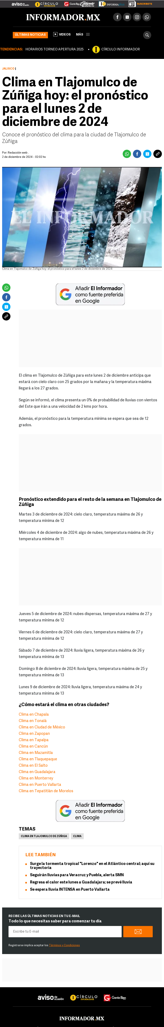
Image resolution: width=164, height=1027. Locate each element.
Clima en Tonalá (33, 721)
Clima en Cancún (33, 747)
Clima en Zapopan (34, 734)
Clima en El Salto (33, 766)
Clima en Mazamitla (36, 753)
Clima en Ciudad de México (42, 727)
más (83, 34)
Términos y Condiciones (64, 945)
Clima (77, 836)
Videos (62, 34)
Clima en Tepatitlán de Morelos (46, 791)
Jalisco (8, 68)
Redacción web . (18, 152)
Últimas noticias (30, 35)
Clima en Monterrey (36, 778)
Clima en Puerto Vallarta (40, 785)
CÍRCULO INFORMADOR (120, 49)
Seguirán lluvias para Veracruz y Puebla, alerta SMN (77, 875)
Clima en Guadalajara (37, 772)
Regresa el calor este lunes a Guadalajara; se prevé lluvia (81, 882)
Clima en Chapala (34, 715)
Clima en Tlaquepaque (38, 759)
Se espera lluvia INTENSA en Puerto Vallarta (70, 890)
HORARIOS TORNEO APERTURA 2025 (54, 49)
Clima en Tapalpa (34, 740)
